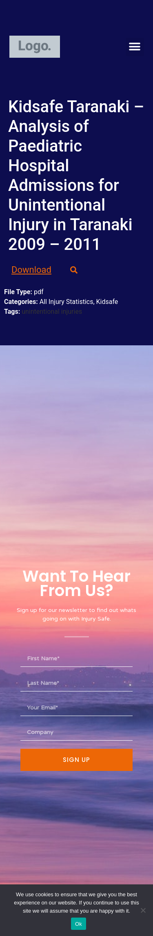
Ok (78, 924)
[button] (135, 47)
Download (31, 270)
